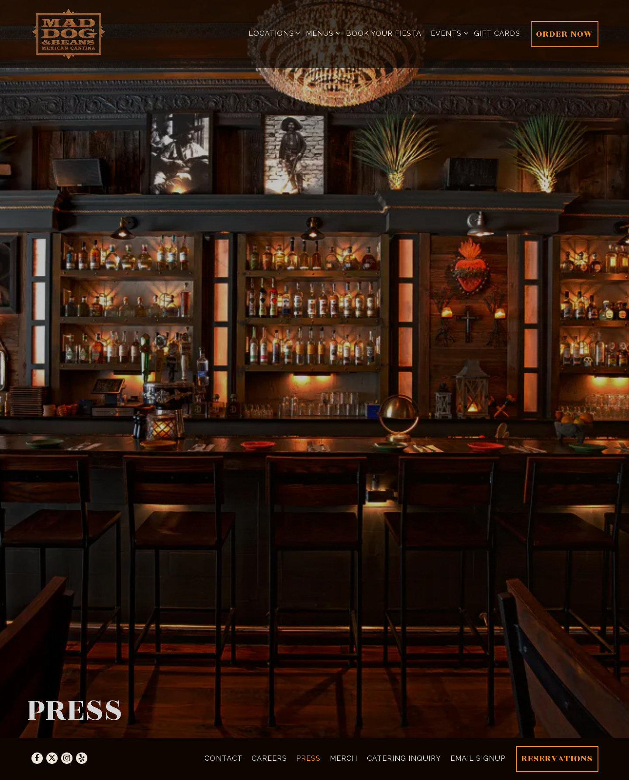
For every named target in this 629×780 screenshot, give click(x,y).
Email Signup (477, 758)
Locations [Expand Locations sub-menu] (272, 33)
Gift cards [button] (497, 33)
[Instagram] (67, 758)
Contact (223, 758)
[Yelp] (81, 758)
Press (308, 758)
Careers (269, 758)
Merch (343, 758)
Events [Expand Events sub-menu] (447, 33)
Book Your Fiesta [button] (384, 33)
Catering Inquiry (404, 758)
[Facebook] (37, 758)
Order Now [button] (564, 34)
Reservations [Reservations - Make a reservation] (557, 758)
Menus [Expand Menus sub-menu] (321, 33)
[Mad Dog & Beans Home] (69, 34)
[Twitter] (52, 758)
